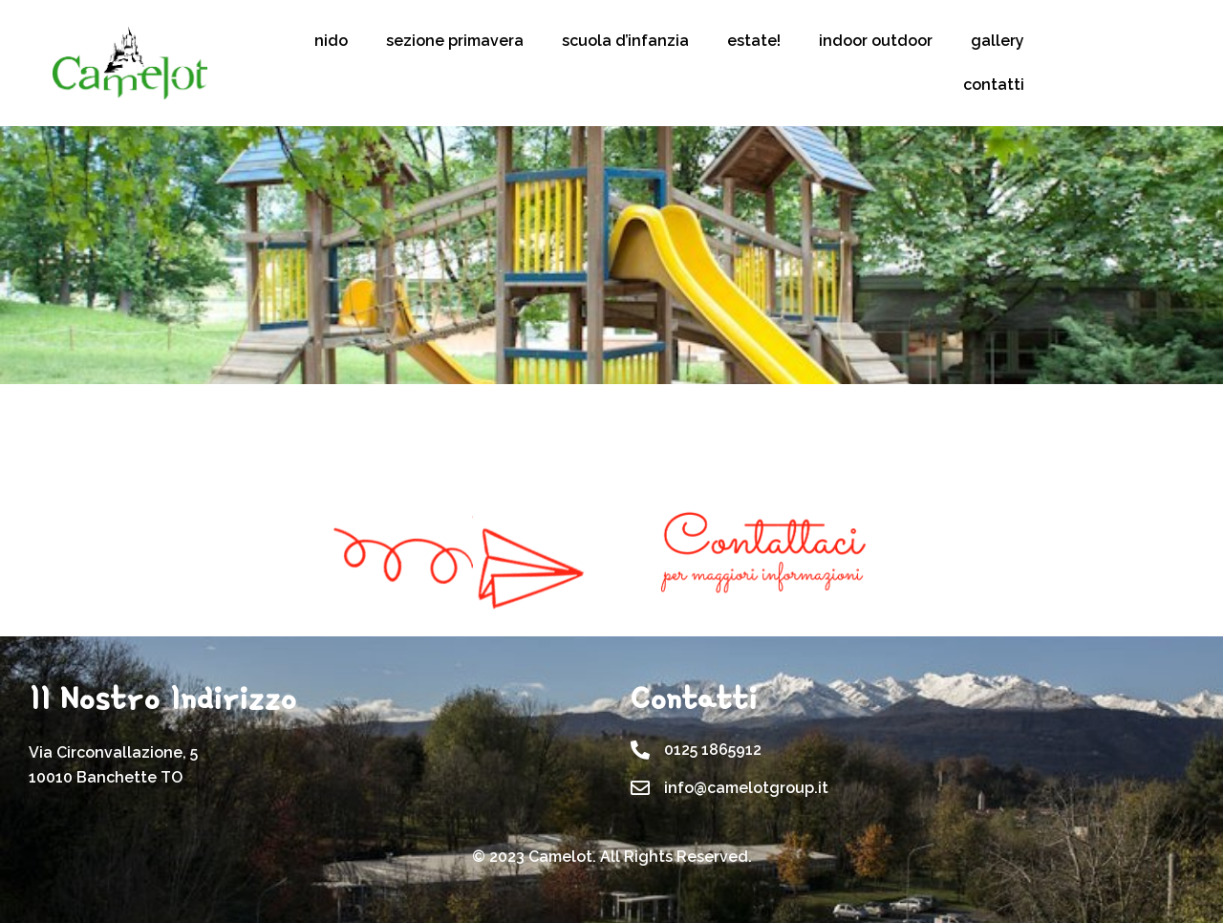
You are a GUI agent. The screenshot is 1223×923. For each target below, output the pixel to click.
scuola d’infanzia (625, 41)
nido (331, 41)
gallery (997, 41)
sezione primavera (455, 41)
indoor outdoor (876, 41)
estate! (754, 41)
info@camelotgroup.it (746, 788)
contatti (993, 84)
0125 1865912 (713, 750)
